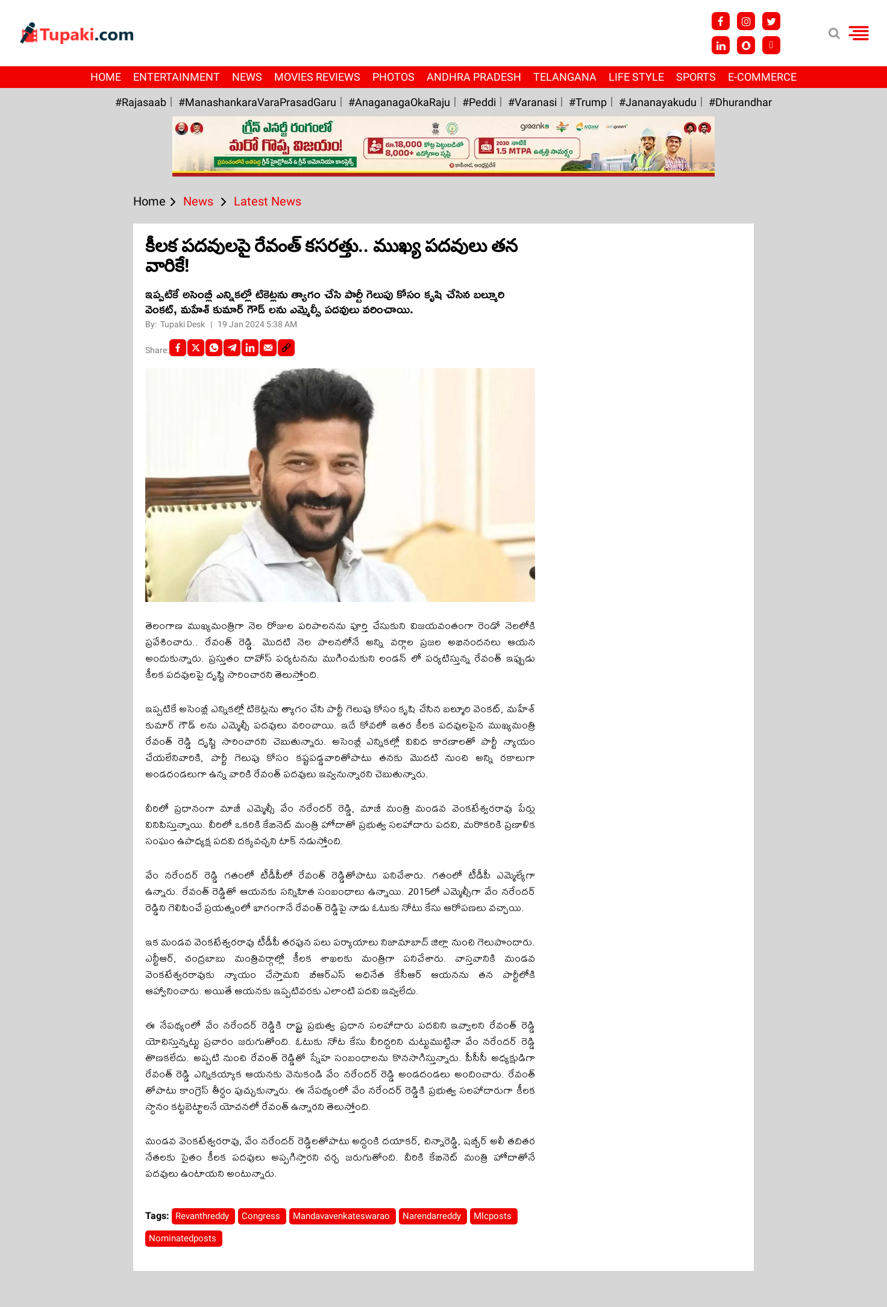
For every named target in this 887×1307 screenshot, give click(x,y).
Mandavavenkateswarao (342, 1216)
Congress (262, 1216)
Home (105, 77)
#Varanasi (532, 102)
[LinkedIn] (250, 348)
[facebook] (178, 348)
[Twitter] (196, 348)
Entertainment (176, 77)
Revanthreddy (203, 1216)
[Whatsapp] (214, 348)
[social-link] (286, 348)
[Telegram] (232, 348)
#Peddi (479, 102)
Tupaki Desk (183, 324)
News (247, 77)
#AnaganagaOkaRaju (399, 102)
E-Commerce (762, 77)
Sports (696, 77)
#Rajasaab (140, 102)
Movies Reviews (317, 77)
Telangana (565, 77)
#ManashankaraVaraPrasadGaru (257, 102)
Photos (393, 77)
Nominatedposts (184, 1238)
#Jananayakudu (658, 102)
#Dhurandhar (740, 102)
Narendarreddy (433, 1216)
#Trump (588, 102)
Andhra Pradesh (474, 77)
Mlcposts (494, 1216)
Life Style (636, 77)
